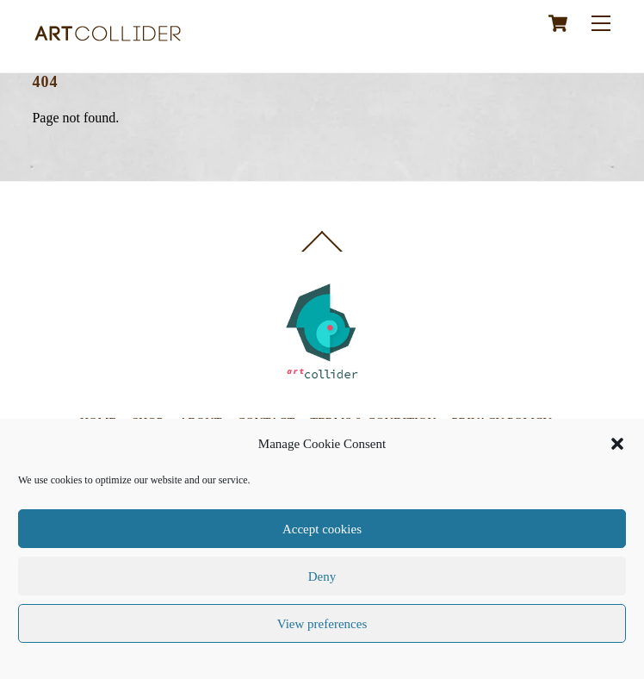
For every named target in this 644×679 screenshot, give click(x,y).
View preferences (322, 624)
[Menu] (601, 23)
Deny (322, 576)
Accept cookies (322, 529)
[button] (617, 443)
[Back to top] (322, 250)
